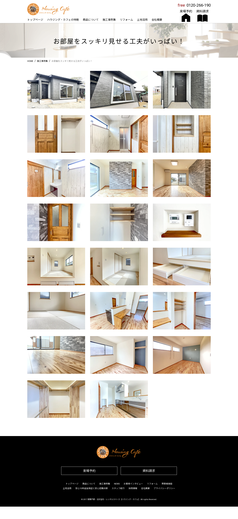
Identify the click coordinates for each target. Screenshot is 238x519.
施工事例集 (109, 20)
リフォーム (126, 20)
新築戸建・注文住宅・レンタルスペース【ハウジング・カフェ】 (114, 499)
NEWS (117, 483)
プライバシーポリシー (164, 488)
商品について (91, 20)
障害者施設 (167, 483)
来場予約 (89, 471)
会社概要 (157, 20)
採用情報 (133, 488)
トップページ (35, 20)
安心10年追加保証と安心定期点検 (91, 488)
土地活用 (142, 20)
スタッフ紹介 (118, 488)
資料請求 (148, 471)
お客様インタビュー (133, 483)
